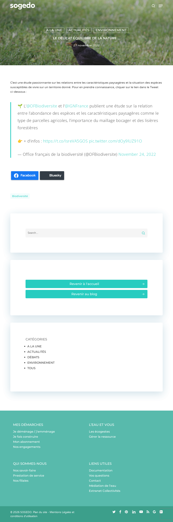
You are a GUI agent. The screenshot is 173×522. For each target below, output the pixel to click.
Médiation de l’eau (102, 485)
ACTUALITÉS (78, 30)
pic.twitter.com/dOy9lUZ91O (115, 141)
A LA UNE (54, 30)
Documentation (100, 470)
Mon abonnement (26, 441)
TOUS (31, 368)
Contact (95, 480)
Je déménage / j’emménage (34, 431)
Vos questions (99, 475)
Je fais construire (25, 436)
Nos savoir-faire (24, 470)
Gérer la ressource (102, 436)
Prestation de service (28, 475)
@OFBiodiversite (41, 106)
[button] (161, 6)
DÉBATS (33, 357)
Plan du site (40, 512)
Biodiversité (20, 196)
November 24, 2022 (137, 154)
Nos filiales (20, 480)
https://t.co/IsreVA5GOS (65, 141)
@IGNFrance (76, 106)
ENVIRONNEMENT (111, 30)
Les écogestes (99, 431)
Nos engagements (26, 447)
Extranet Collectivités (104, 491)
